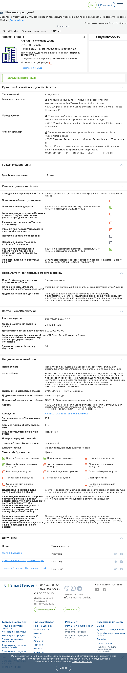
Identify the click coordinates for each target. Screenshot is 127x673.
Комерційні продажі (13, 636)
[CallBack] (45, 609)
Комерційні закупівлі (14, 632)
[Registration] (106, 5)
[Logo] (13, 5)
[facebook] (104, 591)
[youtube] (97, 591)
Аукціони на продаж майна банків (14, 646)
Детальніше (16, 20)
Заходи (101, 626)
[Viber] (66, 590)
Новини (37, 633)
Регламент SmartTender (79, 626)
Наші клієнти (41, 630)
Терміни (38, 645)
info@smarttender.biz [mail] (77, 597)
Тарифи (101, 639)
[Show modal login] (92, 5)
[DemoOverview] (72, 609)
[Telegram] (79, 590)
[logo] (19, 586)
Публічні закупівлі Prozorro (12, 627)
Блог (36, 637)
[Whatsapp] (72, 590)
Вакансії (38, 649)
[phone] (47, 585)
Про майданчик (42, 626)
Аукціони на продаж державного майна (14, 652)
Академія (38, 641)
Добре (63, 668)
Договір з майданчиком (111, 630)
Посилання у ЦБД (31, 68)
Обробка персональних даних (111, 635)
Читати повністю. (82, 662)
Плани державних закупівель (12, 640)
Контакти (38, 652)
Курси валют (104, 643)
